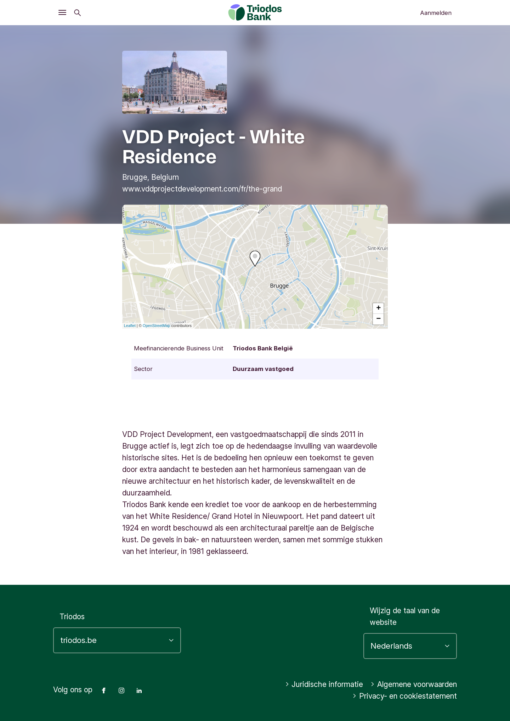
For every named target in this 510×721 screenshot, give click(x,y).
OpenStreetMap (156, 325)
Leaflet (130, 325)
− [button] (378, 319)
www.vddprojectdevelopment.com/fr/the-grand (202, 188)
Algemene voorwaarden (413, 684)
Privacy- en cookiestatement (404, 696)
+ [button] (378, 308)
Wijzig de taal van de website (405, 616)
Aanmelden (436, 12)
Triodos (72, 616)
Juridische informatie (324, 684)
